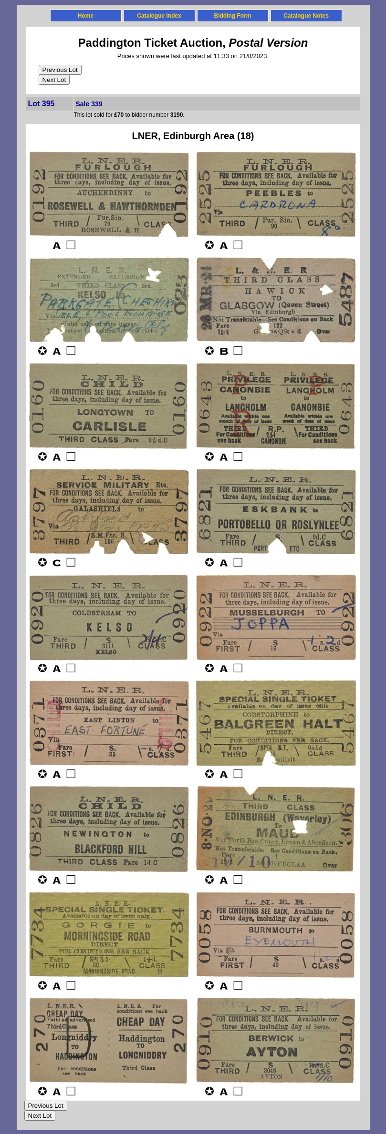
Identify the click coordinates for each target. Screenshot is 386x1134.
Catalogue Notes (306, 15)
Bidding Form (232, 15)
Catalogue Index (159, 15)
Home (86, 15)
